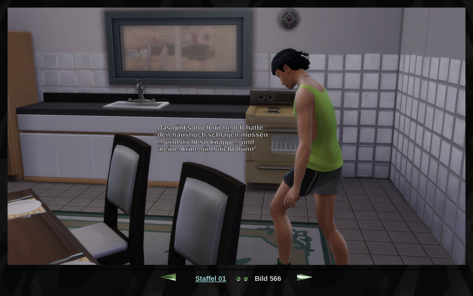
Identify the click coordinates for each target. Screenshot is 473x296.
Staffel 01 (210, 278)
